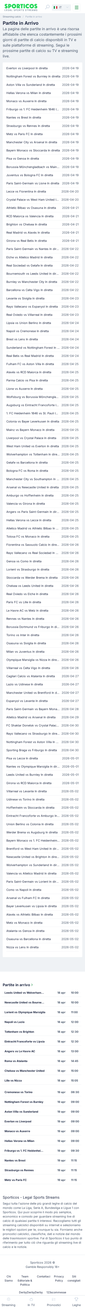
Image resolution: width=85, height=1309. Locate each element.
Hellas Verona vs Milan (19, 1141)
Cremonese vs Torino (18, 1092)
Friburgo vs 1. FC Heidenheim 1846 (26, 1150)
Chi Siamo (9, 1278)
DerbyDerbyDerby (31, 1292)
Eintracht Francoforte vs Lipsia (25, 1041)
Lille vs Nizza (13, 1080)
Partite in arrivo (18, 985)
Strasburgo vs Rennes (19, 1170)
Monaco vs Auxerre (17, 1131)
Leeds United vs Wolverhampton (26, 992)
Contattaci (43, 1276)
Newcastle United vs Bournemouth (26, 1002)
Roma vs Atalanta (16, 1061)
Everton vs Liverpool (18, 1121)
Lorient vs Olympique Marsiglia (25, 1012)
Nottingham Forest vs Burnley (24, 1102)
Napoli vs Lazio (14, 1022)
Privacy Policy (59, 1278)
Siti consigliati (74, 1278)
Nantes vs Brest (15, 1160)
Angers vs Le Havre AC (20, 1051)
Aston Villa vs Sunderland (21, 1111)
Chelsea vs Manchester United (25, 1070)
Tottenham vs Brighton (19, 1031)
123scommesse (56, 1292)
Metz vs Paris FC (16, 1180)
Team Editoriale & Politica (25, 1280)
